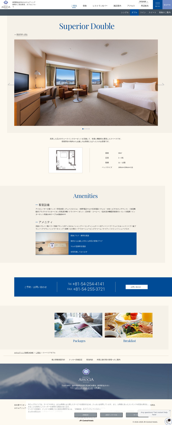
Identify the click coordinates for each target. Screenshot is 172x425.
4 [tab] (89, 128)
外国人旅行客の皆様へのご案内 (108, 360)
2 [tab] (84, 128)
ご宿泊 (38, 353)
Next (159, 85)
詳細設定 (86, 415)
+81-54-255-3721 (89, 289)
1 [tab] (82, 128)
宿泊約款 (89, 360)
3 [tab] (87, 128)
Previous (12, 85)
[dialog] (88, 410)
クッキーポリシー (34, 411)
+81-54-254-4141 (88, 283)
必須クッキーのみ (111, 415)
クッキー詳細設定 (75, 360)
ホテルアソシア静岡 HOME (24, 353)
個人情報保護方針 (58, 360)
